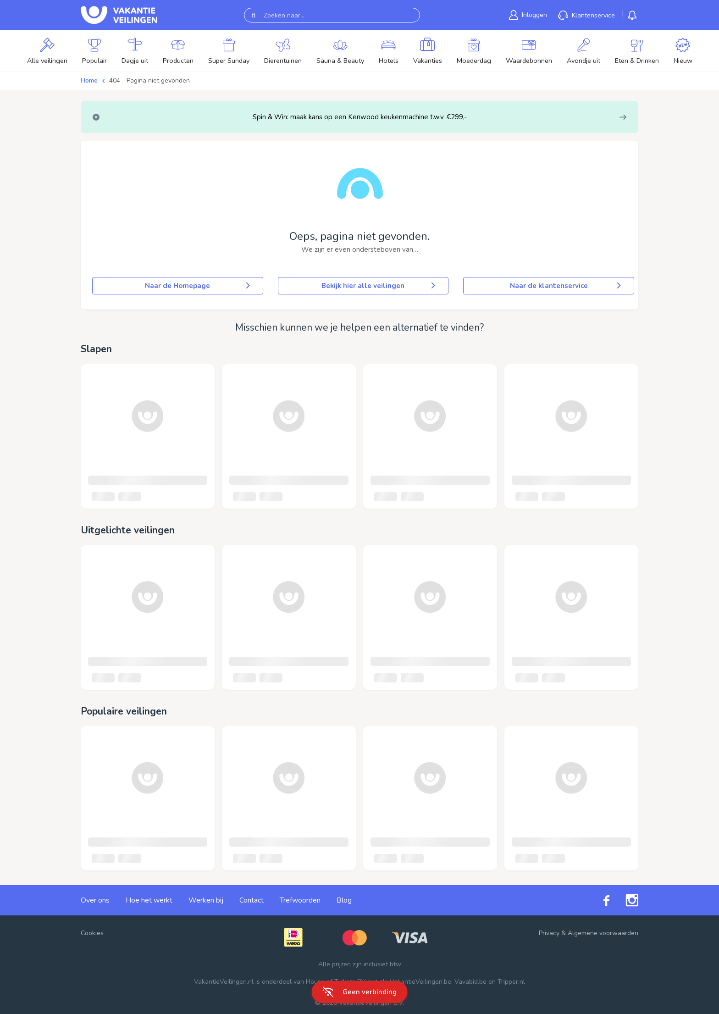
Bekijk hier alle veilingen (379, 285)
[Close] (96, 117)
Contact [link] (251, 900)
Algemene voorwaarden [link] (603, 933)
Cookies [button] (92, 933)
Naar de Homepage (198, 285)
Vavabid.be (470, 981)
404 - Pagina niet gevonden (149, 80)
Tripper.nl (511, 981)
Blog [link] (344, 900)
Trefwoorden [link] (300, 900)
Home (89, 80)
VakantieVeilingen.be (420, 981)
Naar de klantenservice (566, 285)
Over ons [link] (95, 900)
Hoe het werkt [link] (149, 900)
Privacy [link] (549, 933)
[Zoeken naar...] (332, 15)
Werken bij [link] (205, 900)
